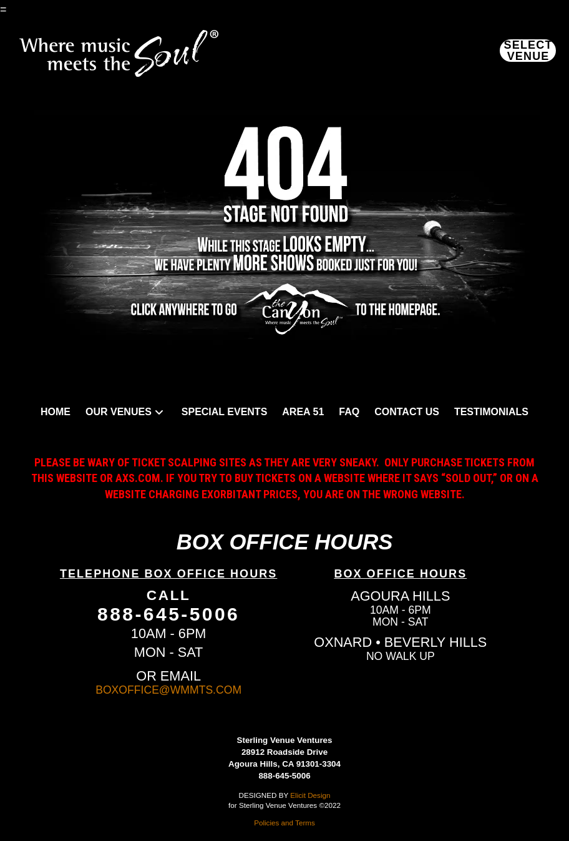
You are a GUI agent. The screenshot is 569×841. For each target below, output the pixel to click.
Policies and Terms (284, 823)
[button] (528, 50)
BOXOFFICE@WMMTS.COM (168, 690)
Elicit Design (310, 795)
